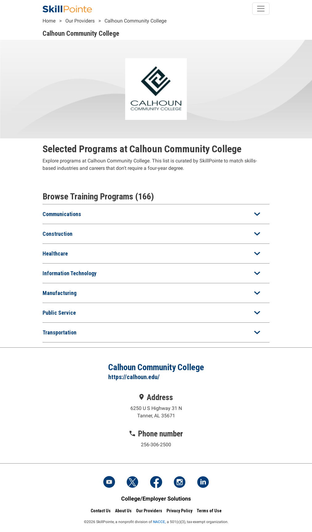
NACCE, (159, 522)
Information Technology (69, 273)
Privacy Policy (179, 510)
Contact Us (101, 510)
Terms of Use (209, 510)
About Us (123, 510)
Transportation (59, 332)
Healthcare (55, 253)
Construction (57, 234)
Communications (62, 214)
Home (49, 21)
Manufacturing (59, 293)
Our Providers (80, 21)
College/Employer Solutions (156, 498)
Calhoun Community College (135, 21)
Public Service (59, 312)
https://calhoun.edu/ (134, 377)
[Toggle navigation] (260, 8)
